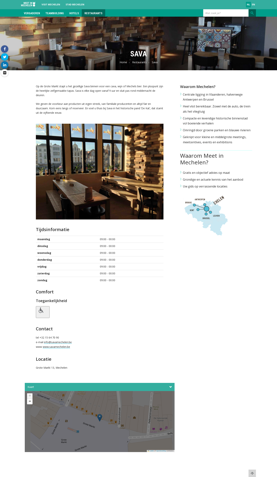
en (253, 4)
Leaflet (151, 451)
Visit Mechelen (51, 4)
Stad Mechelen (75, 4)
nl (248, 4)
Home (123, 62)
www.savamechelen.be (56, 347)
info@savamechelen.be (58, 342)
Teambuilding (54, 13)
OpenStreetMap (161, 451)
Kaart (100, 387)
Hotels (74, 13)
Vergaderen (32, 13)
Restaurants (93, 13)
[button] (100, 423)
